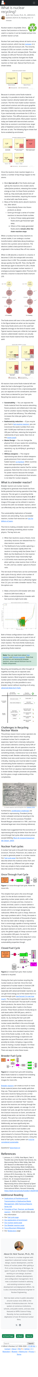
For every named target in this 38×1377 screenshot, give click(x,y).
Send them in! (15, 1148)
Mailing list (23, 1351)
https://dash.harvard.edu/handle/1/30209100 (21, 1191)
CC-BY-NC (31, 1346)
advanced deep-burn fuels (11, 688)
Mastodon (6, 1351)
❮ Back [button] (19, 1336)
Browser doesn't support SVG (19, 880)
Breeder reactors (7, 1086)
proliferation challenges (20, 811)
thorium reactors (19, 657)
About (14, 1349)
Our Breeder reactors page (14, 1225)
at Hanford (20, 462)
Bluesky (15, 1351)
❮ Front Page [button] (8, 1336)
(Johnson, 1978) (31, 807)
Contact (7, 1349)
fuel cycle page (9, 858)
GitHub (27, 1349)
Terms (19, 1354)
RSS (20, 1349)
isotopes (28, 44)
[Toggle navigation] (34, 3)
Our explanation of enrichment (15, 1220)
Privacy (31, 1351)
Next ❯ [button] (29, 1336)
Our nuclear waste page (13, 1223)
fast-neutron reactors (21, 424)
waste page (11, 437)
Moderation (12, 1231)
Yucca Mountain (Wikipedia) (14, 1228)
